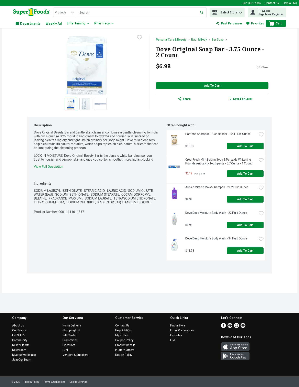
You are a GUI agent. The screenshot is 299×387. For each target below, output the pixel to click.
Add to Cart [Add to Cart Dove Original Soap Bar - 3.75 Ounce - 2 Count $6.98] (212, 85)
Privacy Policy (31, 381)
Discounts (69, 345)
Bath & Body (199, 39)
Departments (28, 23)
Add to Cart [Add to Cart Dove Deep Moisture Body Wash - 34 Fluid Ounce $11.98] (245, 250)
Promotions (70, 340)
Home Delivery (72, 325)
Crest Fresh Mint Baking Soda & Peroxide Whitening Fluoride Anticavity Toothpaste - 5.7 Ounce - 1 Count (218, 161)
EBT (173, 340)
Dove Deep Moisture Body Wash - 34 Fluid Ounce (216, 238)
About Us (18, 325)
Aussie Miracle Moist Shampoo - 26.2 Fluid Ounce (216, 187)
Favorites (176, 335)
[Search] (141, 13)
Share (184, 98)
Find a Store (178, 325)
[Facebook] (223, 327)
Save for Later (240, 98)
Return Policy (123, 354)
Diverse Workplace (24, 354)
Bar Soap (218, 39)
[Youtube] (243, 327)
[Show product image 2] (85, 104)
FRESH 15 (18, 335)
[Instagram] (236, 327)
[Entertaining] (78, 23)
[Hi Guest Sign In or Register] (267, 12)
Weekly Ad (54, 23)
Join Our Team (251, 3)
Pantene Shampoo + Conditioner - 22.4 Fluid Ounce (218, 134)
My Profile (121, 335)
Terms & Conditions (54, 381)
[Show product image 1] (71, 104)
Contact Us (272, 3)
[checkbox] (139, 38)
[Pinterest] (230, 327)
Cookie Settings (78, 381)
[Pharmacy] (104, 23)
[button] (240, 11)
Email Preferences (182, 330)
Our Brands (19, 330)
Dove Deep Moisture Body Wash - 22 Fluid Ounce (216, 212)
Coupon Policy (124, 340)
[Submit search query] (201, 12)
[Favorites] (255, 23)
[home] (32, 12)
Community (19, 340)
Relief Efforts (21, 345)
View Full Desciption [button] (48, 167)
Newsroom (19, 350)
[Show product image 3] (100, 104)
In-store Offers (124, 350)
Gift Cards (69, 335)
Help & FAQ (290, 3)
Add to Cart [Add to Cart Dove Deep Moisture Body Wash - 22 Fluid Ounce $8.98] (245, 225)
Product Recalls (125, 345)
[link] (229, 23)
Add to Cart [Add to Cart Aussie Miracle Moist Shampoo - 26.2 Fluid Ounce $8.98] (245, 199)
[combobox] (64, 12)
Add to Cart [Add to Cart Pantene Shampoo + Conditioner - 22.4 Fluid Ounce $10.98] (245, 146)
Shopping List (71, 330)
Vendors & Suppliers (75, 354)
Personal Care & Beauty (171, 39)
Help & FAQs (123, 330)
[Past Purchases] (229, 23)
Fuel (65, 350)
